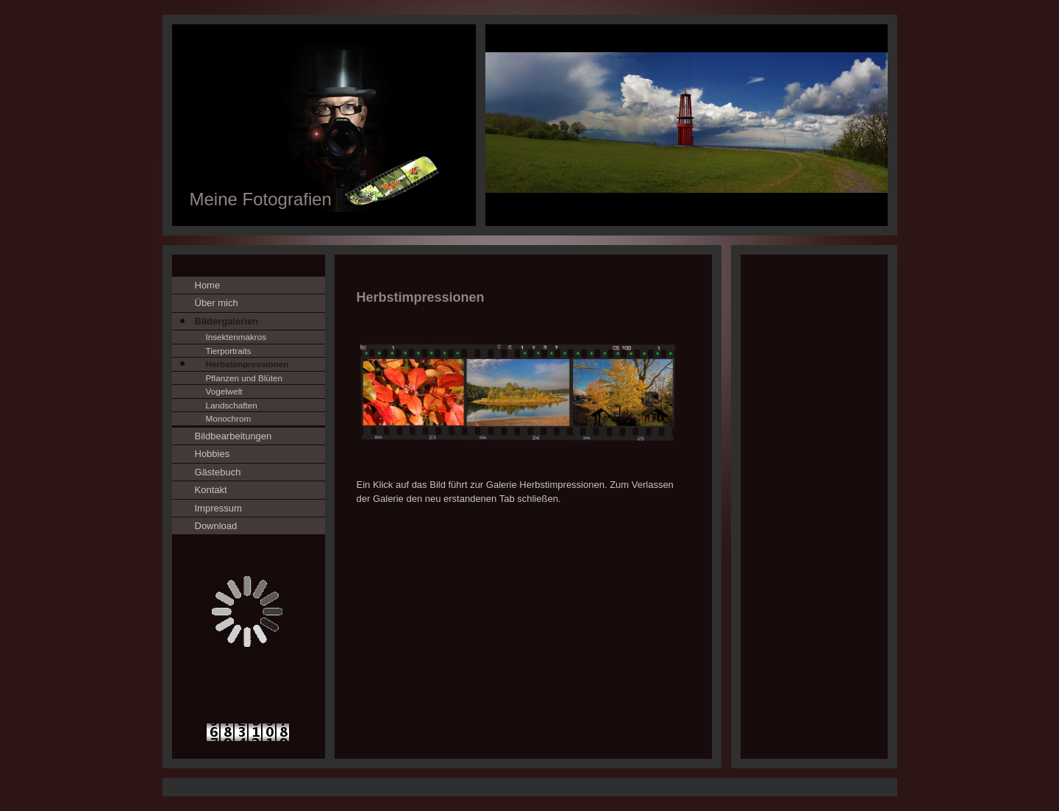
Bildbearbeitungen (233, 436)
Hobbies (212, 453)
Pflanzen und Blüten (244, 378)
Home (208, 285)
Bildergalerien (227, 321)
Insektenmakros (236, 336)
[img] (530, 125)
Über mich (216, 302)
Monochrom (229, 418)
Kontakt (211, 489)
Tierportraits (229, 350)
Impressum (218, 508)
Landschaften (231, 405)
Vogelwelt (224, 391)
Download (216, 525)
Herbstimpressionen (247, 364)
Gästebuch (218, 472)
